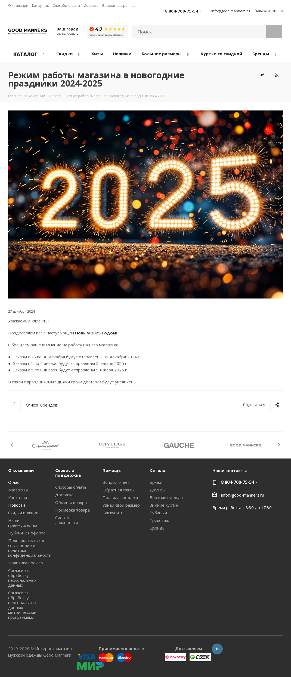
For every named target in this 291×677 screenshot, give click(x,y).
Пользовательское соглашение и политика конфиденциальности (29, 548)
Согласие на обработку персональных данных (22, 578)
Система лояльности (66, 520)
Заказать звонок (270, 10)
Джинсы (158, 490)
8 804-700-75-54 (181, 11)
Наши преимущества (22, 523)
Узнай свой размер (121, 505)
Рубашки (158, 512)
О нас (13, 482)
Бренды (157, 528)
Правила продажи (120, 497)
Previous (12, 445)
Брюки (156, 482)
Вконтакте (217, 649)
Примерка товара (72, 510)
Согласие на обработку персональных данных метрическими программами (22, 605)
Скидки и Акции (23, 512)
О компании (21, 470)
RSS (276, 75)
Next (279, 445)
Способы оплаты (71, 487)
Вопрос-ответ (116, 482)
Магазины (18, 490)
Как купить (113, 512)
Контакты (17, 497)
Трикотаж (159, 520)
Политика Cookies (25, 562)
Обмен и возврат (72, 502)
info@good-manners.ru (230, 10)
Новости (16, 505)
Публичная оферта (26, 533)
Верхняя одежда (166, 497)
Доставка (64, 494)
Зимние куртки (164, 505)
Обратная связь (118, 490)
